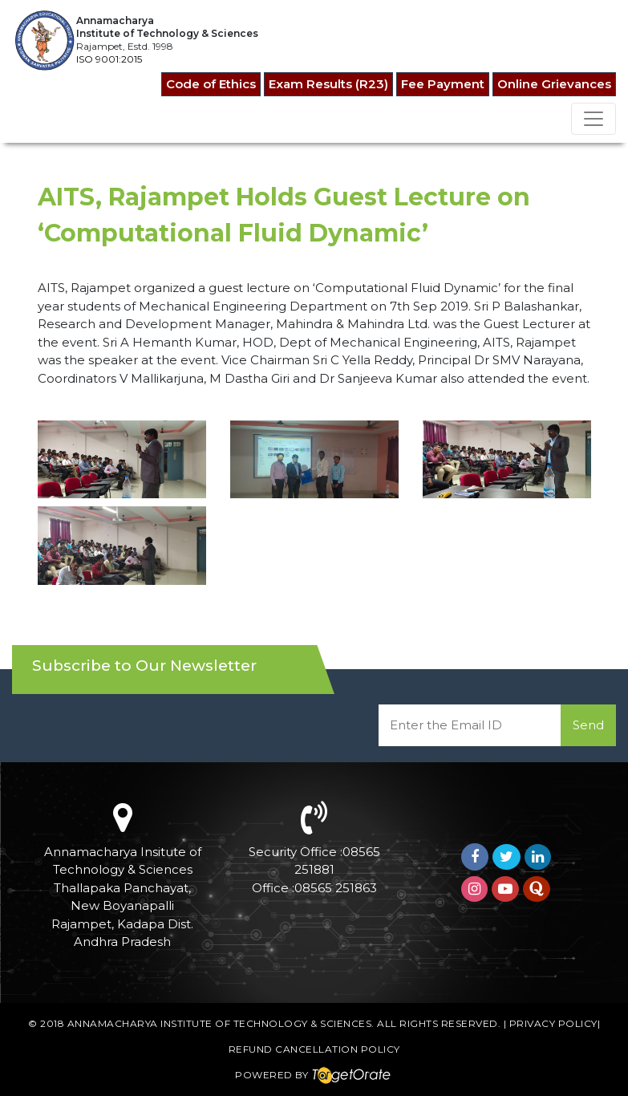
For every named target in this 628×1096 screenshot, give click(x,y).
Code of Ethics (211, 83)
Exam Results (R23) (328, 83)
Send (588, 725)
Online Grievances (554, 83)
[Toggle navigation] (593, 119)
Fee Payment (442, 83)
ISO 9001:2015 (109, 59)
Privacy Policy (553, 1023)
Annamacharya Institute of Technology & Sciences (219, 1023)
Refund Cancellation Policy (314, 1049)
